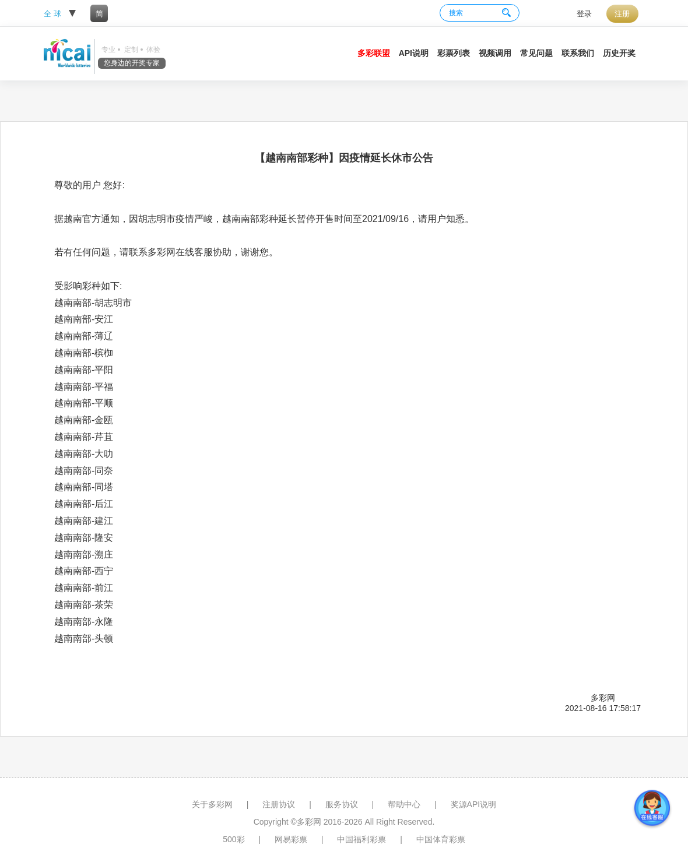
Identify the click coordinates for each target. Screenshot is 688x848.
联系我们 (577, 53)
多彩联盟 (373, 53)
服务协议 (341, 804)
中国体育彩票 (440, 839)
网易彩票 (291, 839)
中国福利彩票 (361, 839)
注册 (622, 13)
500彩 (233, 839)
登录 (584, 13)
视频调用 (495, 53)
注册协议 (278, 804)
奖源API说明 (474, 804)
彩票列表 (453, 53)
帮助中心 (404, 804)
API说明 (414, 53)
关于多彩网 (212, 804)
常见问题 (536, 53)
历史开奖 (619, 53)
